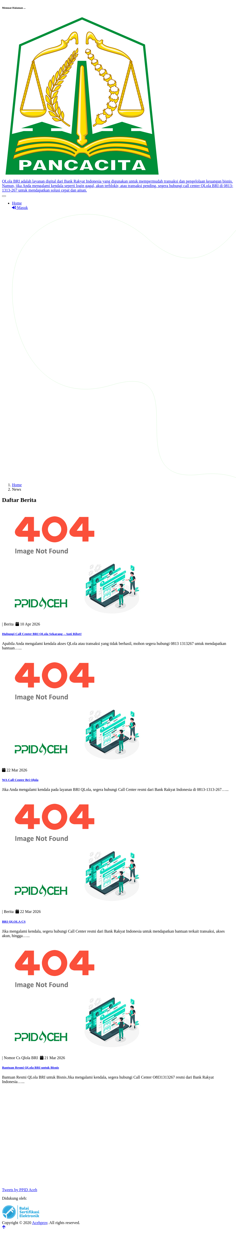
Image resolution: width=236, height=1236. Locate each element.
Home (17, 203)
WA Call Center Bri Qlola (20, 780)
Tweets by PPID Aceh (19, 1190)
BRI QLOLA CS (13, 921)
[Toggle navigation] (4, 196)
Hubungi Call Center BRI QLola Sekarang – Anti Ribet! (42, 634)
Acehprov (39, 1223)
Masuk (20, 208)
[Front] (118, 184)
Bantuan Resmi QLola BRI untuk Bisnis (30, 1067)
